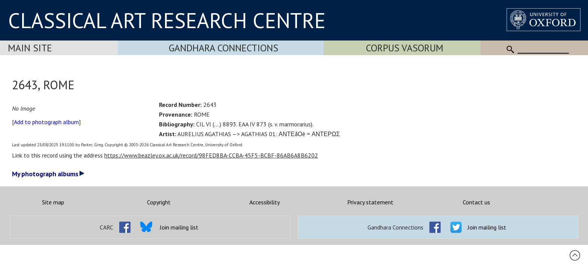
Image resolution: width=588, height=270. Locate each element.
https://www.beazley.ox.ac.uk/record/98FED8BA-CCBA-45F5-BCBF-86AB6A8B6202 (211, 155)
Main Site (30, 48)
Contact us (476, 202)
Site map (53, 202)
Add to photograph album (46, 122)
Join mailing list (179, 227)
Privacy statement (370, 202)
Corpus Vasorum (404, 48)
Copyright (159, 202)
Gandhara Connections (223, 48)
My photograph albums (48, 174)
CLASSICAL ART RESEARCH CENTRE (167, 20)
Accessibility (264, 202)
